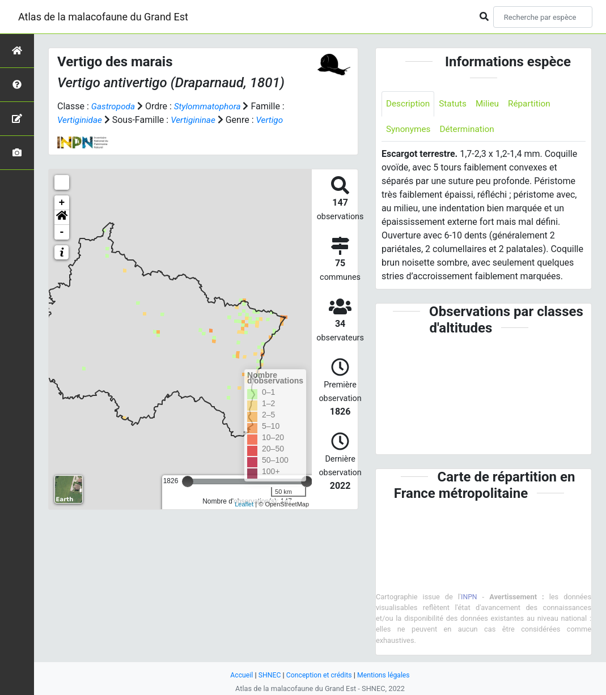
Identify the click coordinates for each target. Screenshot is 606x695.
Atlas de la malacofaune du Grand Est (103, 17)
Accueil (239, 675)
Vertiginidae (80, 119)
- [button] (62, 232)
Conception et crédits (319, 675)
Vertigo (274, 119)
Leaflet (244, 504)
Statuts (455, 104)
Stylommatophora (210, 106)
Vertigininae (196, 119)
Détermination (470, 130)
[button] (61, 217)
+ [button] (62, 203)
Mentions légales (385, 675)
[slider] (187, 481)
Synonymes (409, 130)
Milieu (491, 104)
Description (409, 104)
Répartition (534, 104)
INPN (469, 598)
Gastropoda (114, 106)
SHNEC (267, 675)
